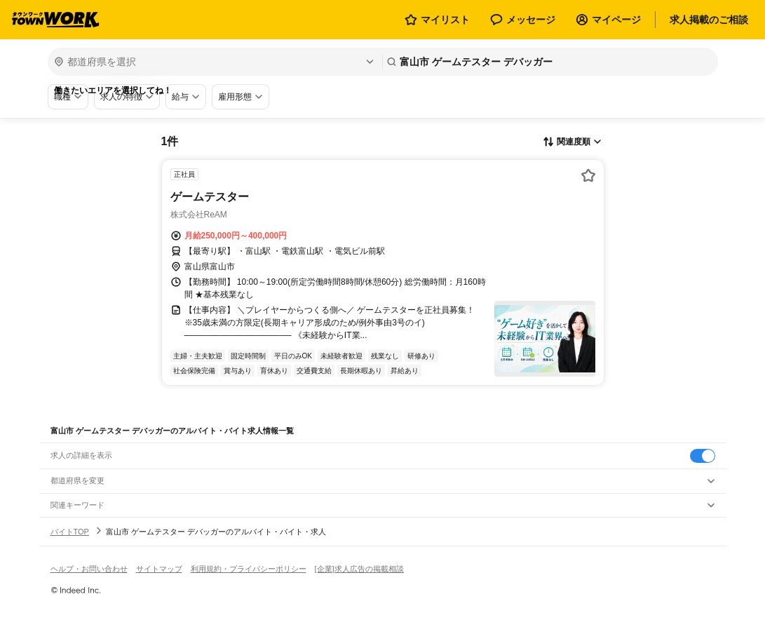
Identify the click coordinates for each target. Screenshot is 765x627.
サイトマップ (159, 569)
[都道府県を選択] (213, 62)
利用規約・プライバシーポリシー (248, 569)
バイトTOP (69, 531)
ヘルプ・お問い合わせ (89, 569)
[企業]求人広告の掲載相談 (359, 569)
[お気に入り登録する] (588, 175)
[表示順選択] (572, 142)
